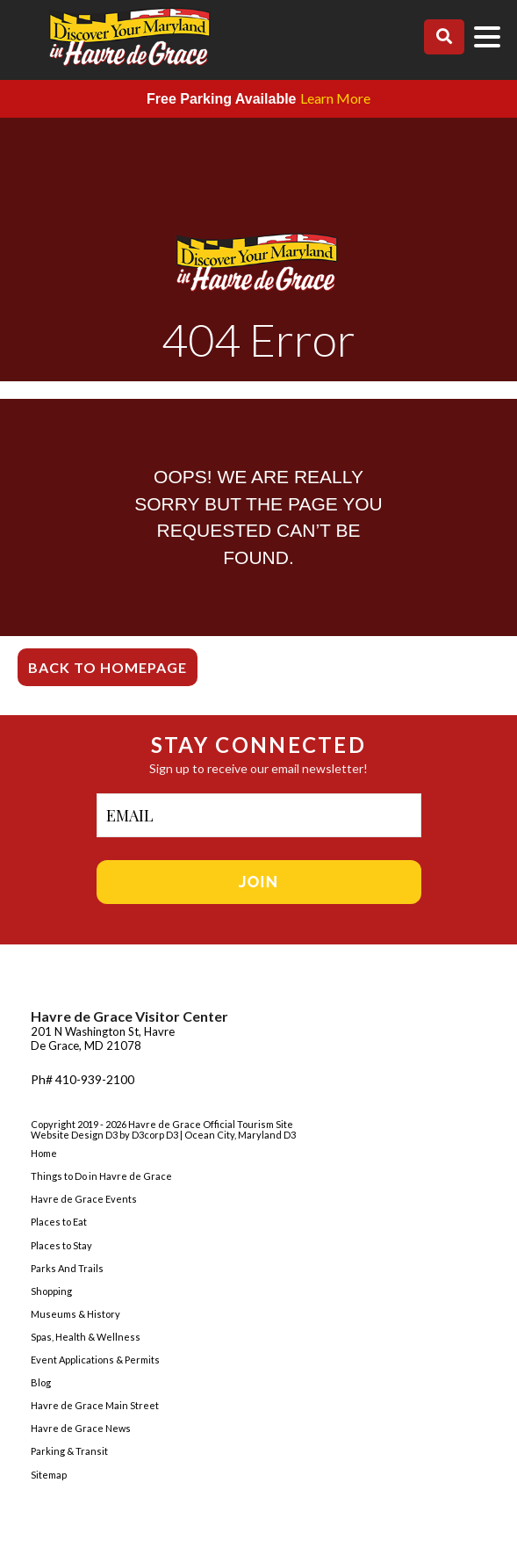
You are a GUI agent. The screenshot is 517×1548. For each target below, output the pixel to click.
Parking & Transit (69, 1451)
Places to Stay (61, 1245)
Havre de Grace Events (84, 1198)
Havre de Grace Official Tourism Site (210, 1124)
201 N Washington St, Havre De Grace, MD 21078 (103, 1038)
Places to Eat (59, 1221)
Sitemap (49, 1474)
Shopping (51, 1291)
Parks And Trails (67, 1268)
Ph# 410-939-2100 (82, 1079)
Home (44, 1153)
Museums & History (75, 1314)
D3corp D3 (156, 1134)
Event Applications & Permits (95, 1359)
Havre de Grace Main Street (95, 1405)
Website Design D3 (75, 1134)
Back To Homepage (107, 667)
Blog (41, 1382)
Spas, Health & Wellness (85, 1336)
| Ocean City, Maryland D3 (238, 1134)
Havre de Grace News (81, 1428)
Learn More (335, 98)
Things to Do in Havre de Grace (101, 1176)
